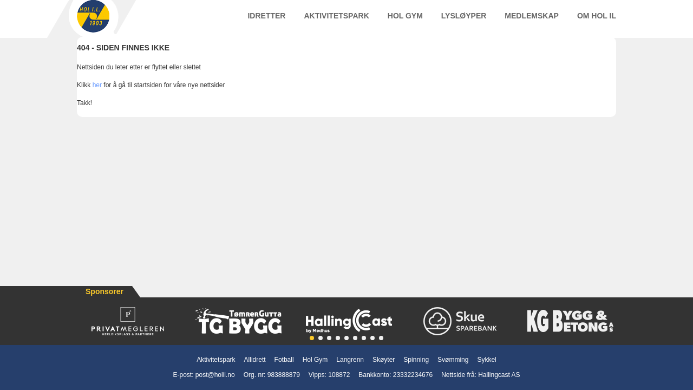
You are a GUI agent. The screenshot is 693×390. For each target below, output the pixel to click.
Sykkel (486, 359)
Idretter (266, 21)
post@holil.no (215, 375)
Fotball (284, 359)
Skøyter (383, 359)
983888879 (283, 375)
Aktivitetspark (336, 21)
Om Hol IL (596, 21)
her (97, 96)
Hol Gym (405, 21)
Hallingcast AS (499, 375)
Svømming (452, 359)
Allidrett (255, 359)
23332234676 (413, 375)
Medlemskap (532, 21)
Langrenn (350, 359)
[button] (312, 338)
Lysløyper (464, 21)
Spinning (416, 359)
